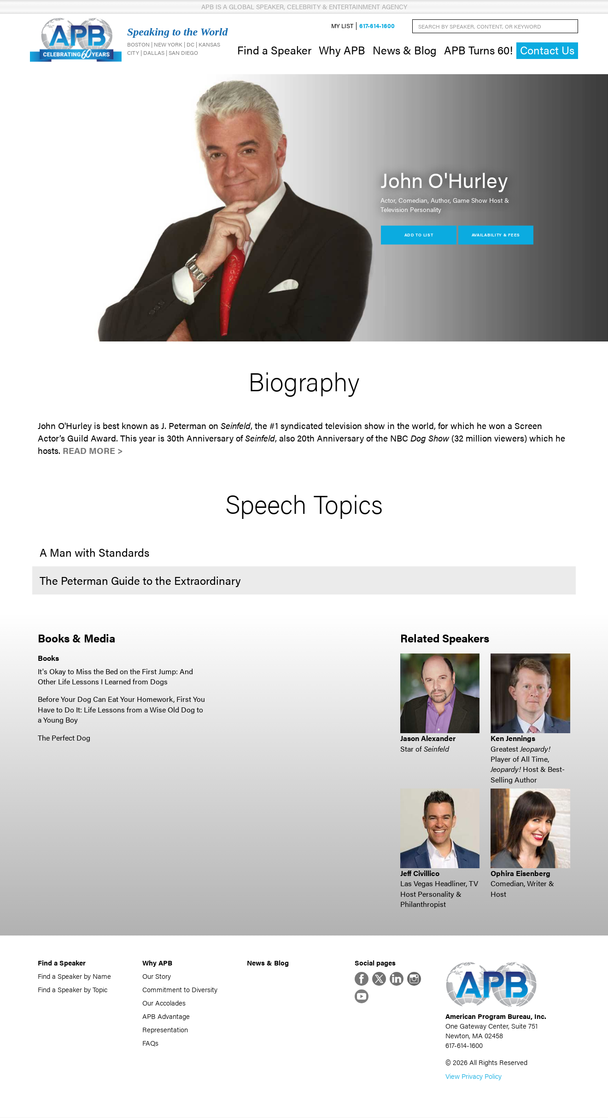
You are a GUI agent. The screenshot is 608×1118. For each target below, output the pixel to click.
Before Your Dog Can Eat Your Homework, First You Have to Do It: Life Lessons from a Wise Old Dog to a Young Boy (121, 709)
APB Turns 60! (478, 50)
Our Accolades (164, 1003)
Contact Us (547, 50)
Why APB (342, 50)
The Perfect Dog (64, 737)
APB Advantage (166, 1016)
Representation (165, 1030)
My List (342, 26)
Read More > (93, 451)
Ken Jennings (513, 738)
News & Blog (405, 50)
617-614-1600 (377, 26)
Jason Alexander (428, 738)
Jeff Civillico (419, 873)
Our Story (156, 976)
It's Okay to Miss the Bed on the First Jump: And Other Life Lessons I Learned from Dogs (115, 676)
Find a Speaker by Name (74, 976)
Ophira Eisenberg (520, 873)
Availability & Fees (496, 235)
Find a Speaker (274, 50)
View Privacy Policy (473, 1076)
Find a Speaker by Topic (72, 989)
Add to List (418, 235)
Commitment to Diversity (179, 989)
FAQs (150, 1043)
